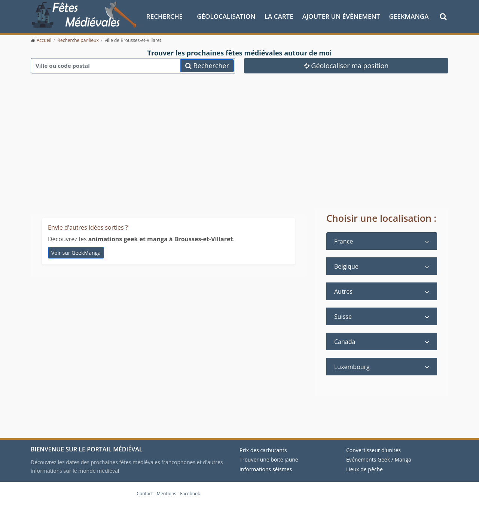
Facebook (190, 493)
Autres (343, 291)
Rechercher (207, 65)
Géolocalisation (226, 16)
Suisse (343, 316)
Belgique (346, 266)
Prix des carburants (263, 450)
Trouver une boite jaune (269, 459)
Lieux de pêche (364, 469)
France (343, 241)
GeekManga (408, 16)
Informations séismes (266, 469)
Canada (344, 342)
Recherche (164, 16)
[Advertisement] (239, 149)
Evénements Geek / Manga (378, 459)
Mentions (167, 493)
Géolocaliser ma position (346, 65)
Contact (145, 493)
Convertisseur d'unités (373, 450)
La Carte (279, 16)
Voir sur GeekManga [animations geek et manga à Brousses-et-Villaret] (76, 252)
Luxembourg (352, 367)
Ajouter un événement (341, 16)
